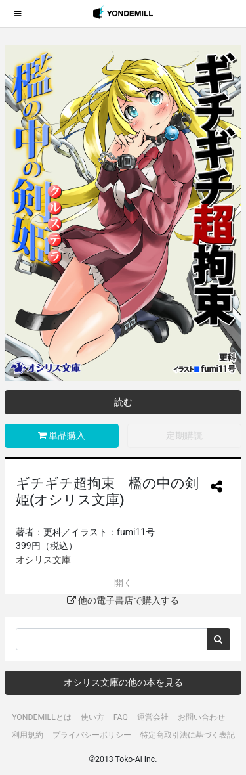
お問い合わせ (201, 717)
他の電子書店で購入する (123, 600)
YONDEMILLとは (42, 717)
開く (123, 582)
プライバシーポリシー (91, 735)
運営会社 (153, 717)
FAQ (120, 717)
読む (123, 402)
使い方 (92, 717)
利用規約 (27, 735)
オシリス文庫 (43, 559)
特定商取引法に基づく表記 (187, 735)
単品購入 (61, 435)
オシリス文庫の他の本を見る (123, 682)
